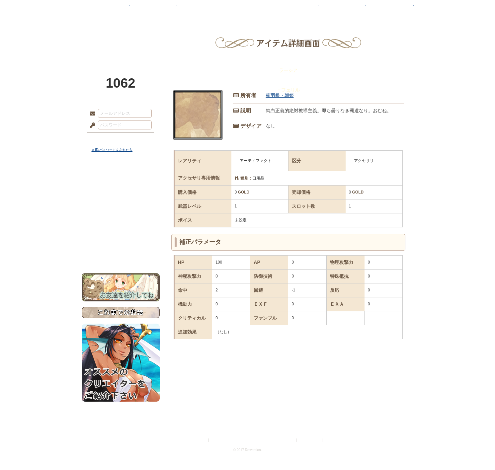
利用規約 (160, 440)
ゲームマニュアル (121, 204)
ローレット (200, 8)
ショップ (342, 8)
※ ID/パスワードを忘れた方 (112, 150)
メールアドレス (91, 114)
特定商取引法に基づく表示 (232, 440)
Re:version (334, 440)
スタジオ (294, 8)
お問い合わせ (121, 252)
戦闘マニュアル (121, 231)
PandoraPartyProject (121, 36)
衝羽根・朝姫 (280, 95)
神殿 (153, 8)
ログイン (105, 139)
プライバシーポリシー (189, 440)
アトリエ (247, 8)
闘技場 (390, 8)
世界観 (121, 181)
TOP (106, 8)
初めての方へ (121, 241)
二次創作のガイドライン (275, 440)
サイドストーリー (121, 192)
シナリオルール (121, 214)
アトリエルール (121, 222)
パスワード (91, 125)
